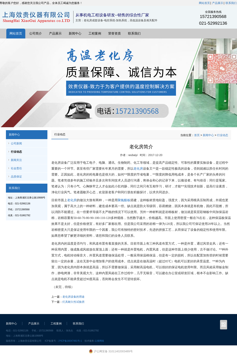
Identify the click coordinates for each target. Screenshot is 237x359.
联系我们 (231, 3)
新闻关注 (16, 160)
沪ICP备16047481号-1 (70, 340)
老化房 (138, 168)
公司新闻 (16, 143)
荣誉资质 (114, 33)
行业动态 (16, 151)
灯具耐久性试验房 (73, 301)
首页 (197, 135)
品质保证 (16, 176)
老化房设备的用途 (73, 296)
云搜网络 (99, 340)
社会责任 (16, 168)
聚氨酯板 (124, 200)
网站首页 (204, 3)
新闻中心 (75, 33)
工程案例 (94, 33)
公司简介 (35, 33)
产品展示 (217, 3)
